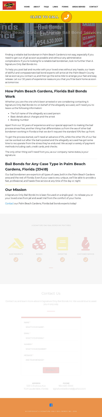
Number (28, 344)
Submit (51, 370)
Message (28, 355)
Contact (9, 203)
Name (27, 322)
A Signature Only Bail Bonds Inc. (55, 411)
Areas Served (78, 7)
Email (27, 333)
